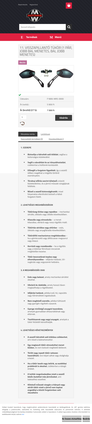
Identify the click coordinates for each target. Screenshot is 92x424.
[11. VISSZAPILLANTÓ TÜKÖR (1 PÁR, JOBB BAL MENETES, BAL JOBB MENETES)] (46, 66)
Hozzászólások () (56, 138)
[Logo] (44, 15)
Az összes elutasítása (72, 418)
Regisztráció (34, 4)
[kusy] (23, 117)
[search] (69, 27)
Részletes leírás (28, 134)
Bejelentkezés (23, 4)
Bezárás (86, 418)
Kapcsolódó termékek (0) (32, 138)
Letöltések (45, 134)
